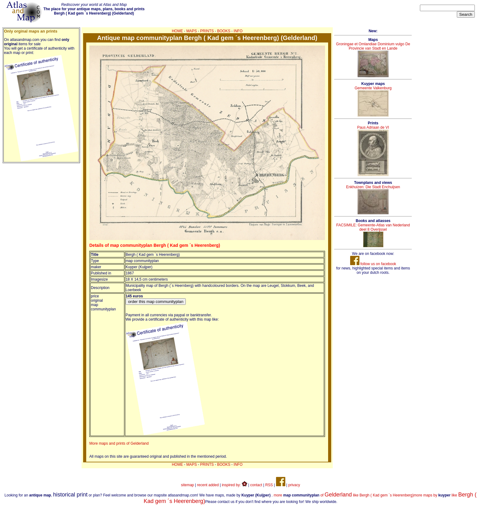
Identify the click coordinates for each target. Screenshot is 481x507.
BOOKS (223, 31)
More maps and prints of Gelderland (119, 443)
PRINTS (207, 31)
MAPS (191, 31)
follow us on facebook (373, 264)
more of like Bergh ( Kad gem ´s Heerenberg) (344, 495)
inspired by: (234, 485)
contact (256, 485)
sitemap (187, 485)
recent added (208, 485)
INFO (238, 31)
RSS (269, 485)
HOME (177, 31)
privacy (294, 485)
